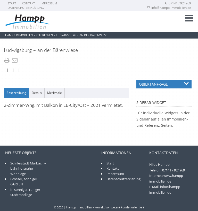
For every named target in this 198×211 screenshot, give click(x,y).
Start (12, 3)
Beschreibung (16, 93)
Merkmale (54, 93)
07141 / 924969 (177, 3)
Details (37, 93)
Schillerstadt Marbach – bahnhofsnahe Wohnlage (28, 168)
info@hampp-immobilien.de (169, 7)
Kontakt (28, 3)
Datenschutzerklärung (26, 8)
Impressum (49, 3)
